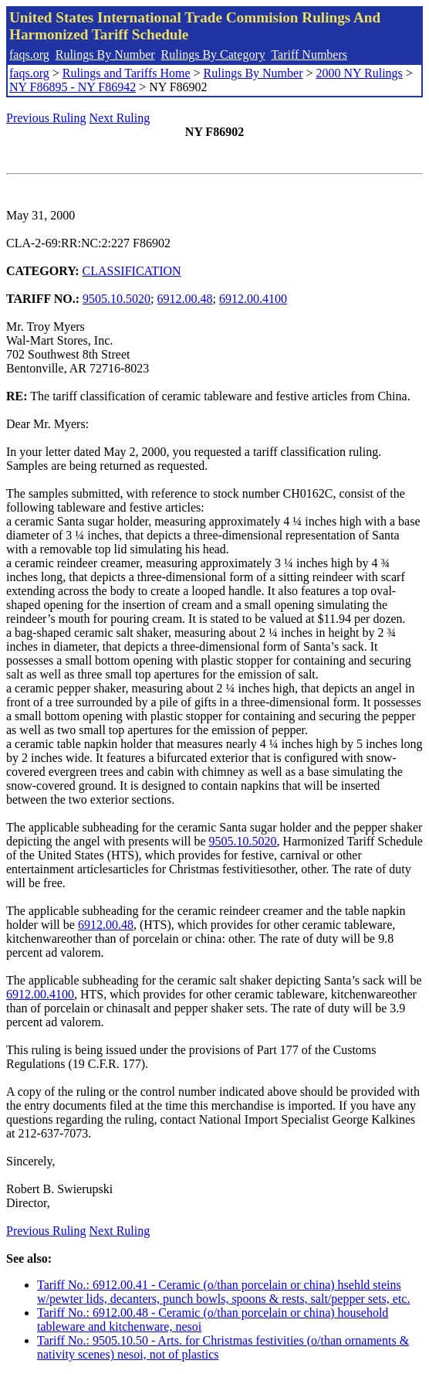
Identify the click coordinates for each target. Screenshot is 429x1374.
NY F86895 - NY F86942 (72, 87)
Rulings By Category (213, 54)
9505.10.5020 (116, 298)
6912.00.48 (185, 298)
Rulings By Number (105, 54)
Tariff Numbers (309, 54)
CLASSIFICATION (132, 270)
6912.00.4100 (253, 298)
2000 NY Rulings (359, 73)
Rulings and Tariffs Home (126, 73)
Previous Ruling (46, 117)
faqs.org (29, 54)
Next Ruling (120, 117)
